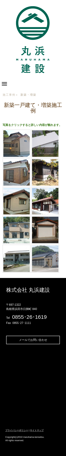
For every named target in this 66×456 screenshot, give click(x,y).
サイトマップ (37, 430)
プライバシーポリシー (16, 430)
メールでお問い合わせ (33, 339)
